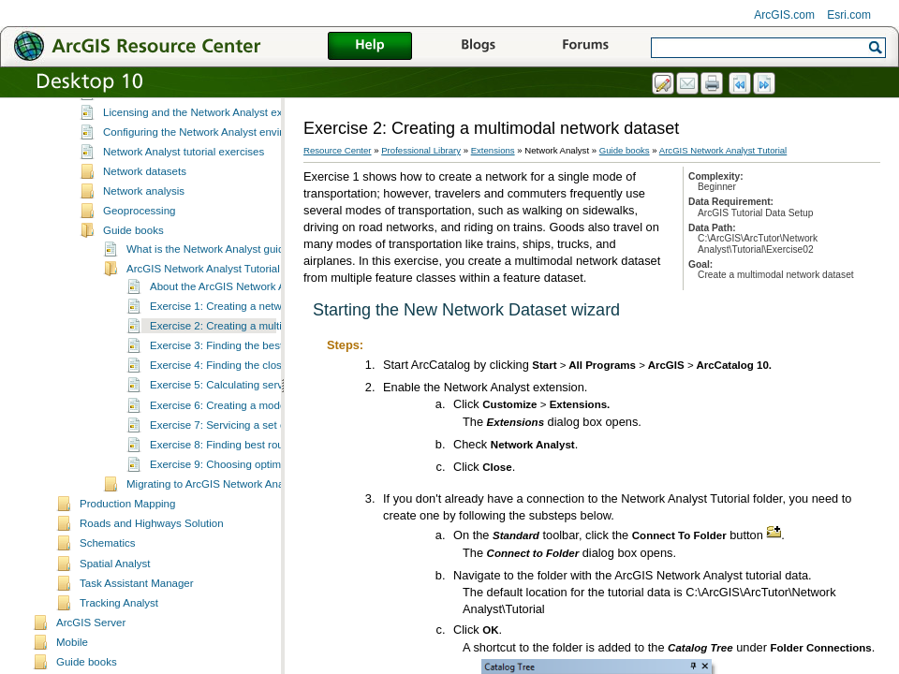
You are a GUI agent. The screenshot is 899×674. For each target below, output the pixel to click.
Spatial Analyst (115, 585)
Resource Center (337, 150)
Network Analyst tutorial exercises (183, 173)
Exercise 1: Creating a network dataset (242, 327)
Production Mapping (127, 525)
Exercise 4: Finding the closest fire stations (252, 386)
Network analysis (143, 212)
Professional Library (421, 150)
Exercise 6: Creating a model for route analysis (262, 426)
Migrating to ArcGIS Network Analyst (213, 505)
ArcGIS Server (90, 644)
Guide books (133, 251)
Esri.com (849, 15)
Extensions (493, 150)
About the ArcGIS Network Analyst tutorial (249, 308)
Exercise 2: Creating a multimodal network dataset (270, 347)
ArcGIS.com (784, 15)
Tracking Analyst (119, 624)
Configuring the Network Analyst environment (210, 153)
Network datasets (144, 192)
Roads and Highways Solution (152, 544)
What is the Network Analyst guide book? (224, 270)
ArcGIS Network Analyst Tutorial (203, 290)
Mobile (72, 663)
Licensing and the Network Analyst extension (210, 133)
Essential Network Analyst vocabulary (192, 114)
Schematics (108, 564)
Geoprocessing (139, 232)
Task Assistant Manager (137, 604)
